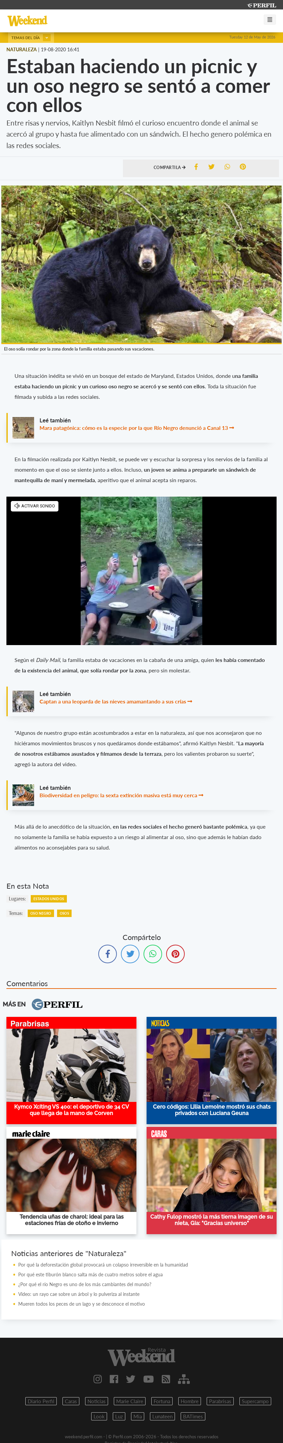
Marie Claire (129, 1401)
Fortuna (162, 1401)
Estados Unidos (48, 899)
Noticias (96, 1401)
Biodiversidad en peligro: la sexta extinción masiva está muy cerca (118, 795)
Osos (64, 913)
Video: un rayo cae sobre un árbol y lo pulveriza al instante (78, 1294)
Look (99, 1416)
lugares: (17, 898)
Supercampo (255, 1401)
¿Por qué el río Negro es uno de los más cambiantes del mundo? (84, 1284)
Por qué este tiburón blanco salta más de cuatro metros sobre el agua (90, 1274)
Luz (119, 1416)
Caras (71, 1401)
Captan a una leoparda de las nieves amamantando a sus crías (113, 701)
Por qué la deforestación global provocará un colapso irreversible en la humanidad (103, 1265)
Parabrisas (220, 1401)
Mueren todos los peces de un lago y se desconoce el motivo (81, 1304)
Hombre (190, 1401)
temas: (16, 913)
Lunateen (162, 1416)
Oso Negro (40, 913)
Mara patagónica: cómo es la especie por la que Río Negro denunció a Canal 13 (134, 427)
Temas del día (31, 37)
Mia (137, 1416)
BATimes (193, 1416)
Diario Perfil (41, 1401)
